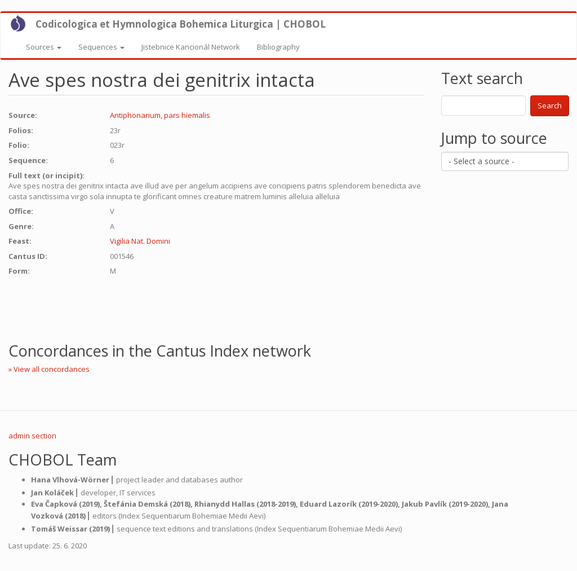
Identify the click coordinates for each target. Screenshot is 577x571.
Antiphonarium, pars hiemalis (160, 115)
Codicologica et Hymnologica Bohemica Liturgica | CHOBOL (180, 23)
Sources (43, 47)
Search (550, 105)
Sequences (101, 47)
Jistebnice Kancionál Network (190, 47)
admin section (32, 436)
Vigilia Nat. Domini (140, 241)
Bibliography (278, 47)
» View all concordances (49, 369)
